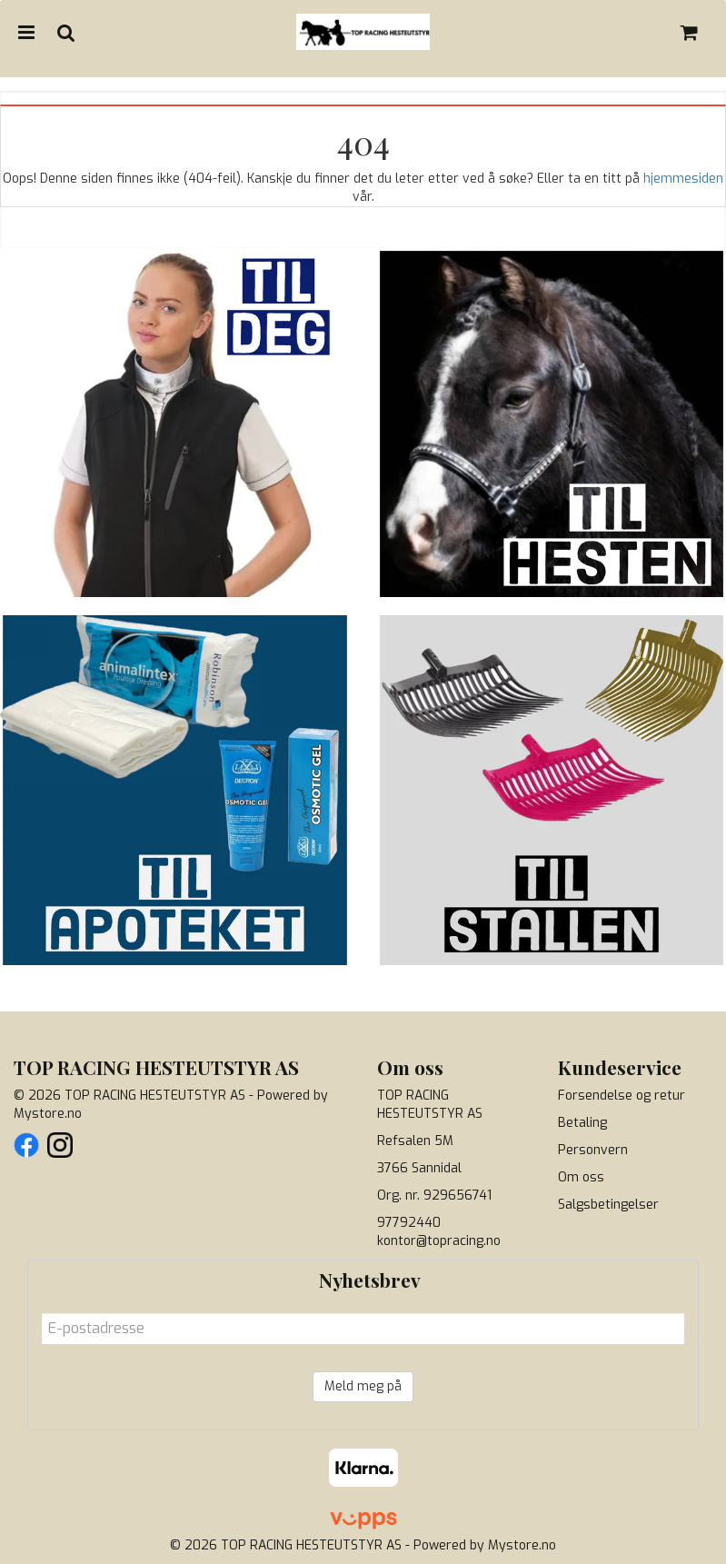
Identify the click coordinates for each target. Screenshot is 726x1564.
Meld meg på (363, 1386)
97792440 (409, 1222)
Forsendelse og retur (621, 1095)
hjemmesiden (683, 178)
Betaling (582, 1122)
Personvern (593, 1150)
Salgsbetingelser (608, 1204)
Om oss (581, 1177)
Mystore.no (48, 1113)
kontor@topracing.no (439, 1241)
